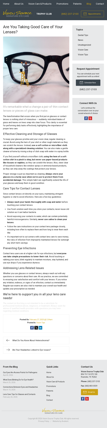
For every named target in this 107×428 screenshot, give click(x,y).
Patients (77, 3)
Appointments (92, 13)
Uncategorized (84, 45)
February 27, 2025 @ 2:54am (41, 320)
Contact (100, 3)
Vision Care (83, 50)
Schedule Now (88, 82)
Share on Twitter (36, 328)
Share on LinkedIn (40, 328)
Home (6, 3)
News (80, 40)
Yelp (90, 118)
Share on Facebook (32, 328)
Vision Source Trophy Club (52, 419)
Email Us (89, 392)
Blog (89, 3)
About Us (18, 3)
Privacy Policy (43, 421)
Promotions (62, 3)
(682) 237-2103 (70, 13)
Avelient (65, 421)
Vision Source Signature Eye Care (53, 411)
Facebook (86, 118)
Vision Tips (40, 323)
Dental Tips (83, 35)
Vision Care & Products (40, 3)
